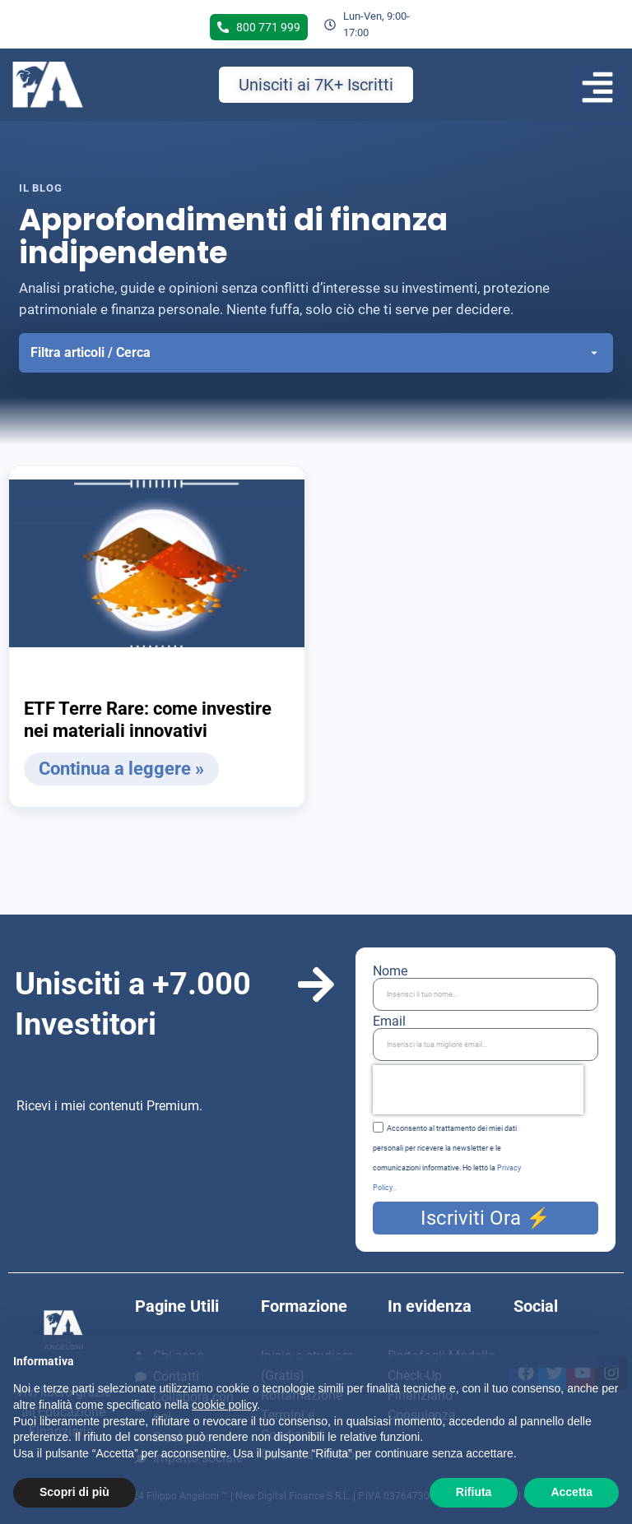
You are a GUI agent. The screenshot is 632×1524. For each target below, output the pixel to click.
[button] (598, 87)
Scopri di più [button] (74, 1492)
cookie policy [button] (224, 1404)
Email (389, 1021)
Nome (390, 971)
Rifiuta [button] (474, 1492)
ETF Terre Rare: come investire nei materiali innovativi (148, 720)
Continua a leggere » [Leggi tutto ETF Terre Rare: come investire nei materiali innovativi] (121, 768)
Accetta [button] (571, 1492)
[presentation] (478, 1089)
